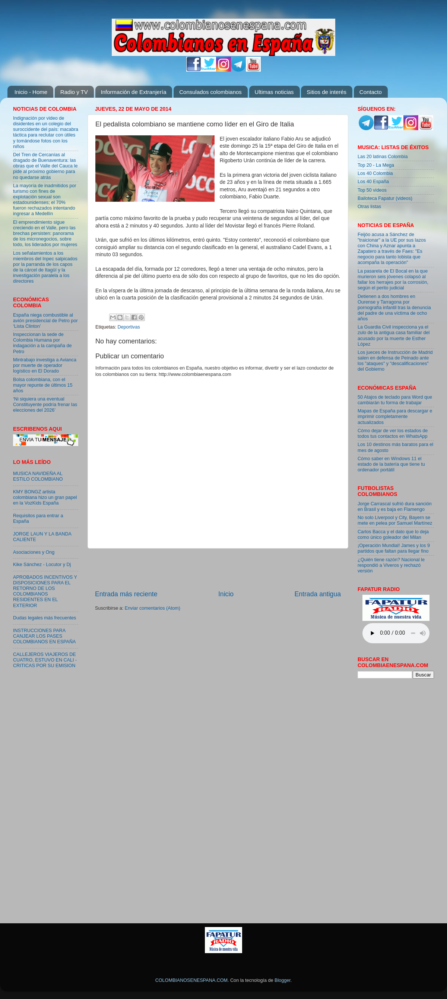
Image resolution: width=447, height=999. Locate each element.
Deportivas (129, 327)
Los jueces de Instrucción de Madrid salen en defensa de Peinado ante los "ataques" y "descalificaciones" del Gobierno (395, 361)
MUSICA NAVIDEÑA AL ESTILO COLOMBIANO (38, 476)
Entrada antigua (318, 594)
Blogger (283, 980)
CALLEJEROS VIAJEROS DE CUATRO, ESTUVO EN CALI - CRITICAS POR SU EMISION (45, 660)
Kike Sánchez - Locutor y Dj (42, 564)
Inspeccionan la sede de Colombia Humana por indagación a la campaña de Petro (42, 343)
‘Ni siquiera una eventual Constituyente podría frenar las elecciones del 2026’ (45, 404)
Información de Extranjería (134, 92)
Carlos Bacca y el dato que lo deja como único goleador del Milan (393, 534)
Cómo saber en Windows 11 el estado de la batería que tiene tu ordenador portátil (391, 464)
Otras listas (369, 206)
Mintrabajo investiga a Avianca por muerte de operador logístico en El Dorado (44, 365)
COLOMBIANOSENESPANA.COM (191, 980)
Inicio (226, 594)
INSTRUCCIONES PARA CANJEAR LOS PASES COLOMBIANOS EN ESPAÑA (44, 636)
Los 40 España (373, 181)
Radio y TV (74, 92)
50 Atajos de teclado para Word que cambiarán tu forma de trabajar (395, 400)
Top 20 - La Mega (376, 165)
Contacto (370, 92)
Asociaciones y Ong (33, 552)
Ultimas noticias (274, 92)
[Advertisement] (218, 569)
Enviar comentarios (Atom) (152, 608)
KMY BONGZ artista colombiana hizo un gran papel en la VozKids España (45, 497)
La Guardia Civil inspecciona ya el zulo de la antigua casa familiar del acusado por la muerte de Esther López (393, 335)
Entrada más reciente (126, 594)
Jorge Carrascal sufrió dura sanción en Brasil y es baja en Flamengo (395, 506)
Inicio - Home (31, 92)
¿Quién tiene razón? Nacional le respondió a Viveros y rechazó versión (391, 565)
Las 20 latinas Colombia (383, 156)
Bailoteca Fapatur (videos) (385, 198)
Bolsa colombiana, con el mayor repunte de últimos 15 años (43, 385)
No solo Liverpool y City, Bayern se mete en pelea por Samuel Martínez (395, 520)
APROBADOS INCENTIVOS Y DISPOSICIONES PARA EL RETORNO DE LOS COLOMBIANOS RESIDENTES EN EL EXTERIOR (45, 591)
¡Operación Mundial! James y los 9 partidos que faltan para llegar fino (394, 548)
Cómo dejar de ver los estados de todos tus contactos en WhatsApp (393, 433)
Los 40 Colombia (375, 173)
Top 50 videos (372, 190)
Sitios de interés (326, 92)
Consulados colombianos (210, 92)
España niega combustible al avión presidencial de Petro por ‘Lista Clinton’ (45, 320)
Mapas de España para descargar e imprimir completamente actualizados (395, 416)
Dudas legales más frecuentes (44, 618)
